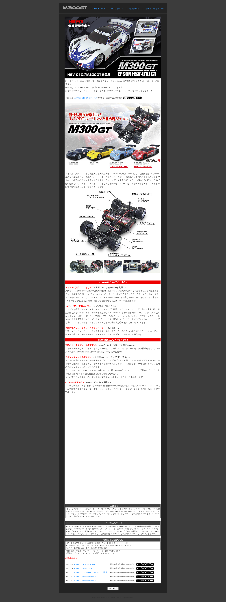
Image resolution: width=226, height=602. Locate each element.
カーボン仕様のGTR (154, 8)
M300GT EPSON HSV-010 (85, 98)
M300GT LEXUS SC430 (84, 564)
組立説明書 (134, 8)
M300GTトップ (98, 8)
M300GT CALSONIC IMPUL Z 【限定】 (91, 572)
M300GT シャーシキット (85, 576)
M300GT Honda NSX (83, 568)
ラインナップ (117, 8)
